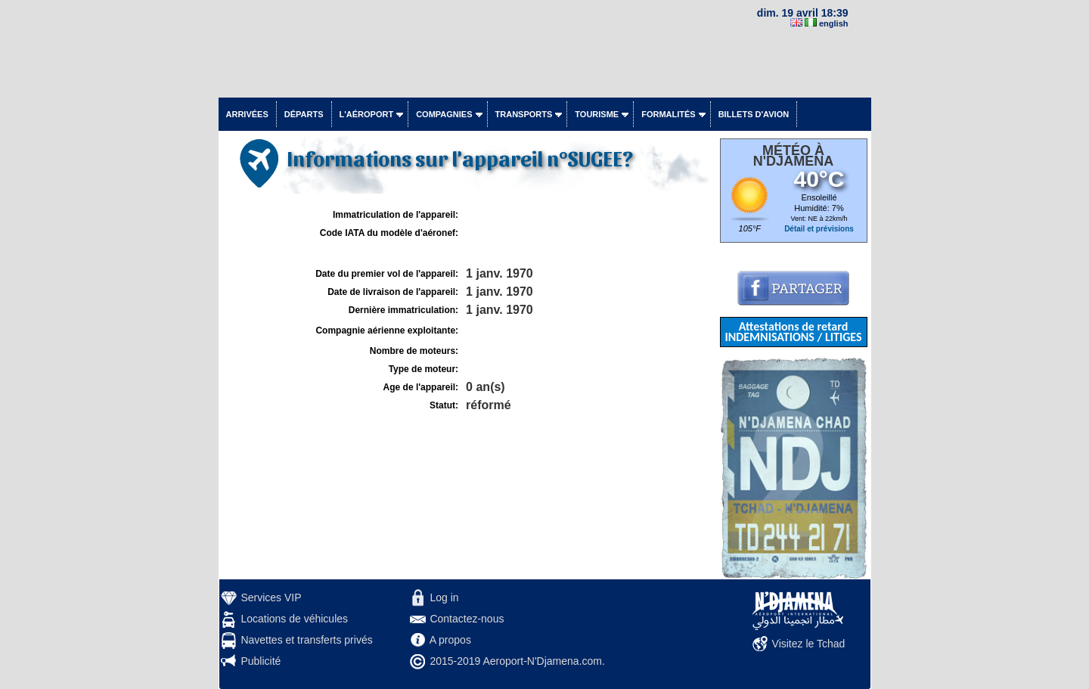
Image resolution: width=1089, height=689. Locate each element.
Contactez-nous (467, 619)
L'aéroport (367, 114)
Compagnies (444, 114)
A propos (450, 640)
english (834, 23)
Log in (444, 597)
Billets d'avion (753, 114)
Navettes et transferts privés (306, 640)
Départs (304, 114)
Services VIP (270, 597)
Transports (524, 114)
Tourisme (597, 114)
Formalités (668, 114)
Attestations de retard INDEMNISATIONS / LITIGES (792, 331)
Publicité (260, 661)
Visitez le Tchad (808, 644)
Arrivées (247, 114)
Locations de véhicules (294, 619)
